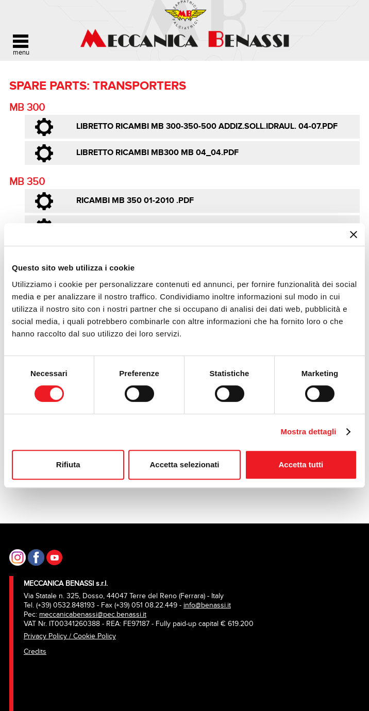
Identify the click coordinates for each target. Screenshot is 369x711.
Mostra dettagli (308, 431)
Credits (35, 651)
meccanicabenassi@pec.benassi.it (92, 614)
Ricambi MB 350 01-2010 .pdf (135, 201)
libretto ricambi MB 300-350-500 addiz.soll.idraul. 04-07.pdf (207, 126)
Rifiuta (68, 464)
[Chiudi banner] (353, 234)
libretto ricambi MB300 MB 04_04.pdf (157, 153)
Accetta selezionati (184, 464)
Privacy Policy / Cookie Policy (70, 636)
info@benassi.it (207, 605)
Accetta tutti (300, 464)
